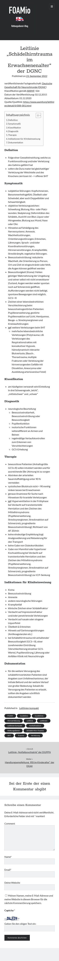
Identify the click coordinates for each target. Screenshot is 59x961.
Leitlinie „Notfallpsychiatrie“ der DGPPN (29, 752)
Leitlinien (43, 721)
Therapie (12, 135)
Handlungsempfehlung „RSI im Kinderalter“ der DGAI (29, 764)
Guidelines (39, 716)
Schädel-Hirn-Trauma (35, 730)
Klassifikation (14, 127)
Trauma (21, 735)
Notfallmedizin (35, 725)
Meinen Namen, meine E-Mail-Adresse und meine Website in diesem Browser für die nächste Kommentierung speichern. (28, 899)
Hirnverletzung (13, 721)
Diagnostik (13, 131)
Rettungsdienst (13, 730)
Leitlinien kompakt (29, 708)
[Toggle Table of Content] (36, 115)
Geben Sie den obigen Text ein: (20, 923)
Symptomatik (14, 123)
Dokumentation (15, 142)
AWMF (31, 90)
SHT (9, 735)
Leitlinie (30, 721)
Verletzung (35, 735)
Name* (7, 856)
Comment (9, 823)
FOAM (10, 716)
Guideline (24, 716)
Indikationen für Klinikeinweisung (24, 138)
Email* (7, 869)
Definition (13, 120)
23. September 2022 (36, 75)
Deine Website (12, 882)
